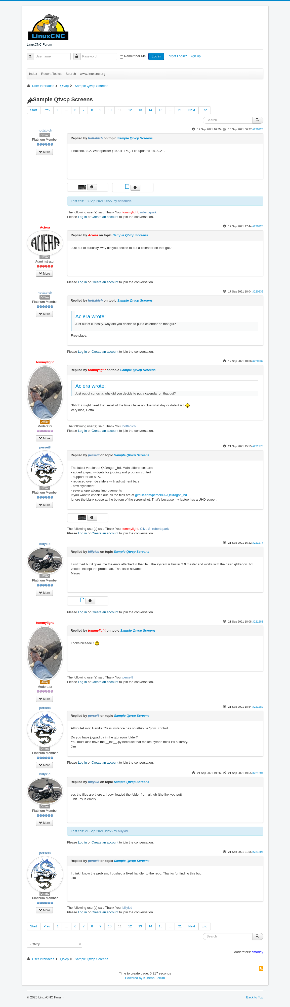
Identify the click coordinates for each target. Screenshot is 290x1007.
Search (71, 74)
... (66, 110)
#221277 (257, 542)
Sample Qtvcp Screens (135, 138)
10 (109, 110)
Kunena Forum (154, 978)
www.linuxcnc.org (92, 74)
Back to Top (254, 997)
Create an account (105, 217)
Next (191, 110)
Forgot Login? (177, 56)
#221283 (257, 621)
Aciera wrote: (90, 316)
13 (140, 110)
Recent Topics (51, 74)
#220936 (257, 291)
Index (33, 74)
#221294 (257, 772)
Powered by (133, 978)
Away (45, 421)
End (205, 110)
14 (150, 110)
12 (130, 110)
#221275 (257, 446)
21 (180, 110)
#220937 (257, 361)
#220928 (257, 226)
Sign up (196, 56)
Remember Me (135, 56)
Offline (44, 135)
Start (33, 110)
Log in (156, 56)
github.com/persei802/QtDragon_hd (161, 495)
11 (119, 110)
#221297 (257, 851)
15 (160, 110)
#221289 (257, 706)
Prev (47, 110)
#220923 (257, 129)
